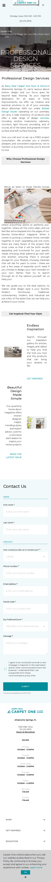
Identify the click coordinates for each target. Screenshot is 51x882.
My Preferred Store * (12, 619)
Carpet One (6, 31)
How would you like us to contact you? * (21, 550)
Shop (25, 819)
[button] (38, 5)
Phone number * (11, 566)
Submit (25, 686)
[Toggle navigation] (4, 5)
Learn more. (36, 867)
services (44, 118)
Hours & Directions (25, 732)
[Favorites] (43, 5)
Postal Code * (9, 602)
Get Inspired (25, 830)
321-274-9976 (25, 21)
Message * (8, 636)
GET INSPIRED (35, 378)
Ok (25, 872)
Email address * (10, 584)
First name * (9, 505)
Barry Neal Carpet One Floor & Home (26, 86)
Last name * (8, 523)
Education (25, 841)
